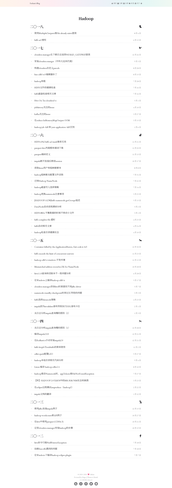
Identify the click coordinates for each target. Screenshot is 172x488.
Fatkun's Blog (35, 3)
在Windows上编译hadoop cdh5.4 (49, 280)
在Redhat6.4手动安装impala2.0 (48, 340)
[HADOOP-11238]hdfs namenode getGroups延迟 (57, 200)
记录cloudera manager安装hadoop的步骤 (53, 428)
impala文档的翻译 (42, 394)
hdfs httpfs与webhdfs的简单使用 (49, 347)
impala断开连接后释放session (48, 161)
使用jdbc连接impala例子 (45, 408)
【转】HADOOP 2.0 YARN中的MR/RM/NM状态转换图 (61, 380)
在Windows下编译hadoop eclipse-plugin (52, 455)
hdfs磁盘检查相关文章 (45, 93)
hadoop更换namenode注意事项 (49, 194)
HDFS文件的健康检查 (45, 87)
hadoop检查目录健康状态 (46, 232)
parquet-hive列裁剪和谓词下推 (48, 148)
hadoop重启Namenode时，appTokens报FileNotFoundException (64, 373)
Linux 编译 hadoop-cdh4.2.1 (47, 366)
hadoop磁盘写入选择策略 (46, 187)
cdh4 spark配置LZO (43, 353)
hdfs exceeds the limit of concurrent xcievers (54, 253)
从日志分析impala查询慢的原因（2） (52, 313)
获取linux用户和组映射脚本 (47, 167)
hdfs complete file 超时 (44, 219)
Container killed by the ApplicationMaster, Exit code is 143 (60, 246)
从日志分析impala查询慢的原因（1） (52, 327)
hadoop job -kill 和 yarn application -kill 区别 (54, 127)
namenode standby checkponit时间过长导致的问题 (58, 292)
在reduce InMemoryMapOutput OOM (52, 120)
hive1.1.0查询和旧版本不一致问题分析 (52, 273)
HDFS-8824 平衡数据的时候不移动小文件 (54, 212)
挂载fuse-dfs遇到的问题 (45, 448)
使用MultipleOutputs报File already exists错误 (55, 33)
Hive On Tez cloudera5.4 (45, 100)
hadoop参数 (40, 81)
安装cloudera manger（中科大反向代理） (54, 61)
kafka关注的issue (42, 114)
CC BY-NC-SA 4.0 (86, 480)
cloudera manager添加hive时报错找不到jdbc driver (57, 286)
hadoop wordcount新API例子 (48, 415)
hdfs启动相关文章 (43, 226)
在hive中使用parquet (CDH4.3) (48, 421)
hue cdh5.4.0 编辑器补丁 (45, 74)
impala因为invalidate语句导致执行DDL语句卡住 (57, 306)
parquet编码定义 (42, 154)
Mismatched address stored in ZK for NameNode (56, 266)
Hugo (84, 477)
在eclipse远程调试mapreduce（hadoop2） (53, 387)
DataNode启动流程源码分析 (48, 206)
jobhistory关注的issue (44, 107)
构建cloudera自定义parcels (46, 68)
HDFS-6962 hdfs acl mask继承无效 (50, 141)
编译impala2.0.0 (41, 334)
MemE (95, 477)
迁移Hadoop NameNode (45, 180)
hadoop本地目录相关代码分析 (48, 360)
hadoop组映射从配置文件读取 (48, 174)
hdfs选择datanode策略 (45, 299)
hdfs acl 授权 (40, 40)
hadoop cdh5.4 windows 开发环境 (49, 260)
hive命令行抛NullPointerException (50, 442)
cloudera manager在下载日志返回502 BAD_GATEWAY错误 (62, 54)
